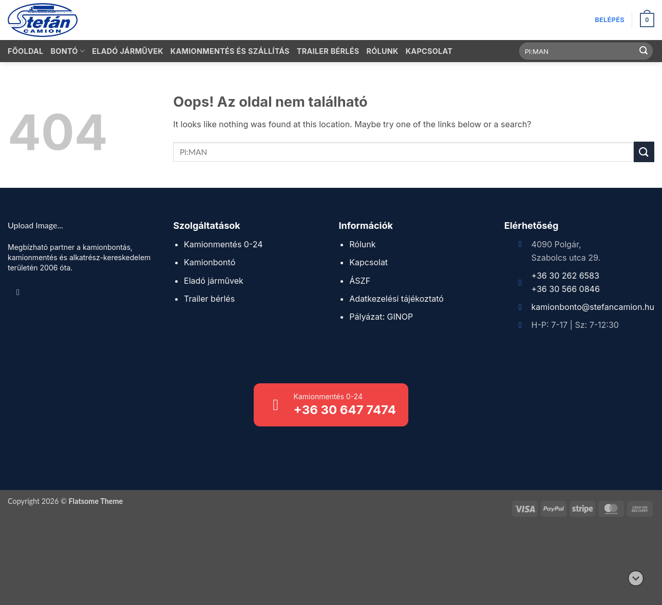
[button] (610, 20)
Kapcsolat (429, 51)
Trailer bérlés (328, 51)
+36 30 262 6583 (565, 275)
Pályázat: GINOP (381, 316)
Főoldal (25, 51)
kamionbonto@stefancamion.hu (593, 307)
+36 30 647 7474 (345, 409)
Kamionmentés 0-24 (223, 244)
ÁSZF (359, 281)
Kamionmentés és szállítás (230, 51)
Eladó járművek (127, 51)
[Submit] (643, 51)
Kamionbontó (209, 262)
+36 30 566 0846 (566, 289)
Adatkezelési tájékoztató (396, 299)
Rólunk (382, 51)
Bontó (67, 51)
